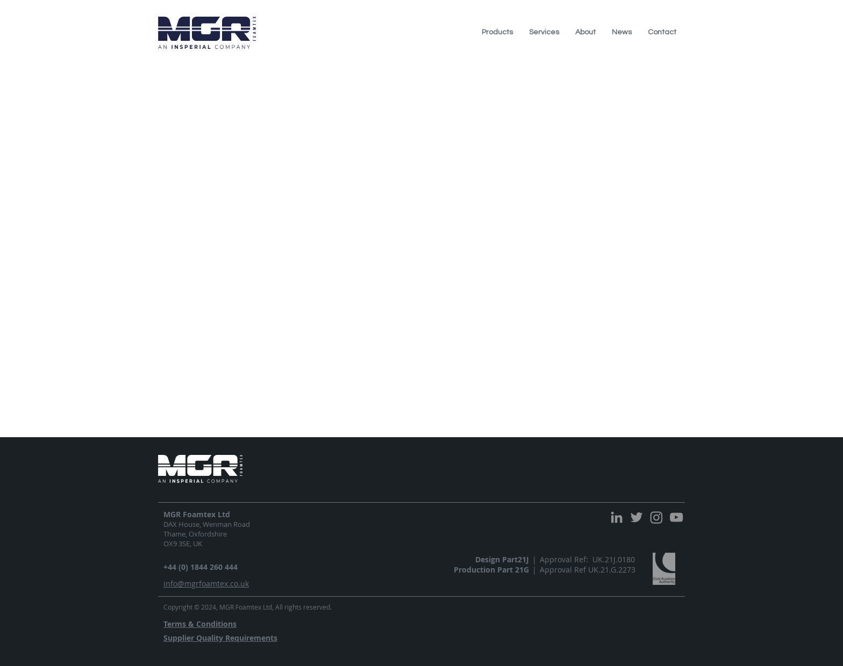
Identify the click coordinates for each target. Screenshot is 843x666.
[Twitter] (636, 517)
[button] (497, 32)
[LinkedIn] (617, 517)
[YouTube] (676, 517)
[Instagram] (656, 517)
